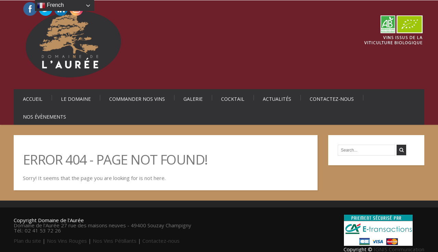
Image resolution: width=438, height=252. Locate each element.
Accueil (32, 99)
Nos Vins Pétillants (115, 240)
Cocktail (232, 99)
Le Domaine (76, 99)
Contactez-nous (332, 99)
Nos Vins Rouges (67, 240)
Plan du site (27, 240)
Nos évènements (44, 116)
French (50, 5)
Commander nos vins (137, 99)
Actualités (277, 99)
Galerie (193, 99)
